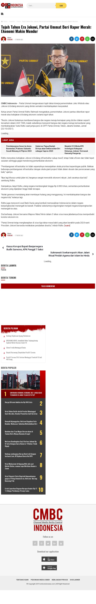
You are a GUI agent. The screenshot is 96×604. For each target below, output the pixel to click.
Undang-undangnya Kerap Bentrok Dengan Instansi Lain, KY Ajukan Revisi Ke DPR (17, 465)
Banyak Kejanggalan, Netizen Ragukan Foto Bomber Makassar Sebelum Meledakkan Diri (17, 428)
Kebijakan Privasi (60, 594)
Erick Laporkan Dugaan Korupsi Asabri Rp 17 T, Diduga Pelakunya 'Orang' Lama (17, 502)
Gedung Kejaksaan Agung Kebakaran (18, 333)
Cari (54, 5)
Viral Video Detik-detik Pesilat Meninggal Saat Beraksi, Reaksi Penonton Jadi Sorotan (16, 416)
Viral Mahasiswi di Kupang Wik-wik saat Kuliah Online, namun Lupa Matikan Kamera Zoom (17, 477)
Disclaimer (75, 594)
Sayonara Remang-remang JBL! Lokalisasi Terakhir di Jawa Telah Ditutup (23, 394)
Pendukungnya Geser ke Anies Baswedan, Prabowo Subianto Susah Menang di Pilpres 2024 (19, 148)
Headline (10, 39)
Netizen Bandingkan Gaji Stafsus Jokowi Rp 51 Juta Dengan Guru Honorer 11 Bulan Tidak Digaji (17, 453)
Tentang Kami (22, 594)
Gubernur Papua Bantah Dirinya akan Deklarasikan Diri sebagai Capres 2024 (48, 148)
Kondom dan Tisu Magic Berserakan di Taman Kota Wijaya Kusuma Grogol (18, 440)
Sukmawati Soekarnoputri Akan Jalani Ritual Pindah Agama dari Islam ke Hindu (70, 249)
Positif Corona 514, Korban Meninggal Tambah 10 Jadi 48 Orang (18, 357)
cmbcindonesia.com (47, 598)
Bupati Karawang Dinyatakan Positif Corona (20, 352)
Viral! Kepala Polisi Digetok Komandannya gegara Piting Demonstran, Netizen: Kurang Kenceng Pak (20, 490)
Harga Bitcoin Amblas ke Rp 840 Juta (17, 404)
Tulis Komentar (48, 283)
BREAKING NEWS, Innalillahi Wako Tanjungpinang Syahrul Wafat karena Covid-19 (20, 340)
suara (67, 225)
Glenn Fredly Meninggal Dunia (16, 347)
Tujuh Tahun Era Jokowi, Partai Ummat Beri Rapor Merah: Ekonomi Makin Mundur (46, 29)
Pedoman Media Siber (40, 594)
